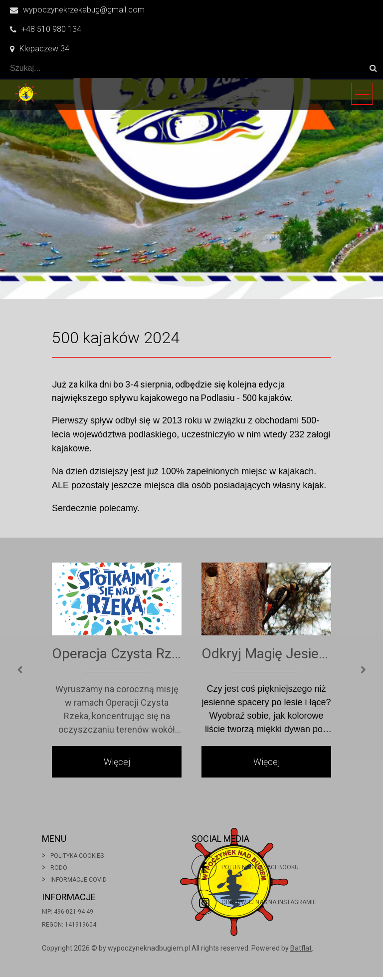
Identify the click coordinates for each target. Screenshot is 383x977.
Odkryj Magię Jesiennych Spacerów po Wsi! (266, 653)
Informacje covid (78, 879)
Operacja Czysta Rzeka (117, 653)
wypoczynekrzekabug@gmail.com (77, 9)
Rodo (58, 867)
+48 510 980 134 (45, 29)
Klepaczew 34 (39, 48)
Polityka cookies (77, 855)
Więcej (117, 762)
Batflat (301, 948)
